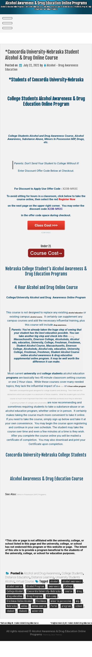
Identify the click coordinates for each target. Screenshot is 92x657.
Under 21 (46, 245)
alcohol (54, 594)
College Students (72, 586)
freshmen (41, 613)
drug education (14, 608)
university (37, 623)
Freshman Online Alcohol (19, 613)
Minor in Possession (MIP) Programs (39, 506)
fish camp (51, 608)
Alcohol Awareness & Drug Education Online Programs (46, 8)
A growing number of (26, 411)
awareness (54, 598)
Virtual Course (25, 594)
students (23, 623)
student (10, 623)
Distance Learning (42, 590)
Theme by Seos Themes (52, 650)
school (78, 618)
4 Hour (71, 336)
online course (39, 618)
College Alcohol (15, 603)
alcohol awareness (72, 594)
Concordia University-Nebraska (44, 603)
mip (77, 613)
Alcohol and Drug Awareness (42, 586)
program (66, 618)
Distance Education (17, 590)
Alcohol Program (35, 598)
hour (62, 386)
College (68, 598)
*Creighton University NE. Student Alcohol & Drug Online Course (55, 639)
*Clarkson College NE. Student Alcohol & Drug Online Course (34, 635)
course (68, 603)
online (24, 618)
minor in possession (61, 613)
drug (79, 603)
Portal (54, 618)
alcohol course (14, 598)
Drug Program (34, 608)
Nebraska (12, 618)
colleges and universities (53, 411)
